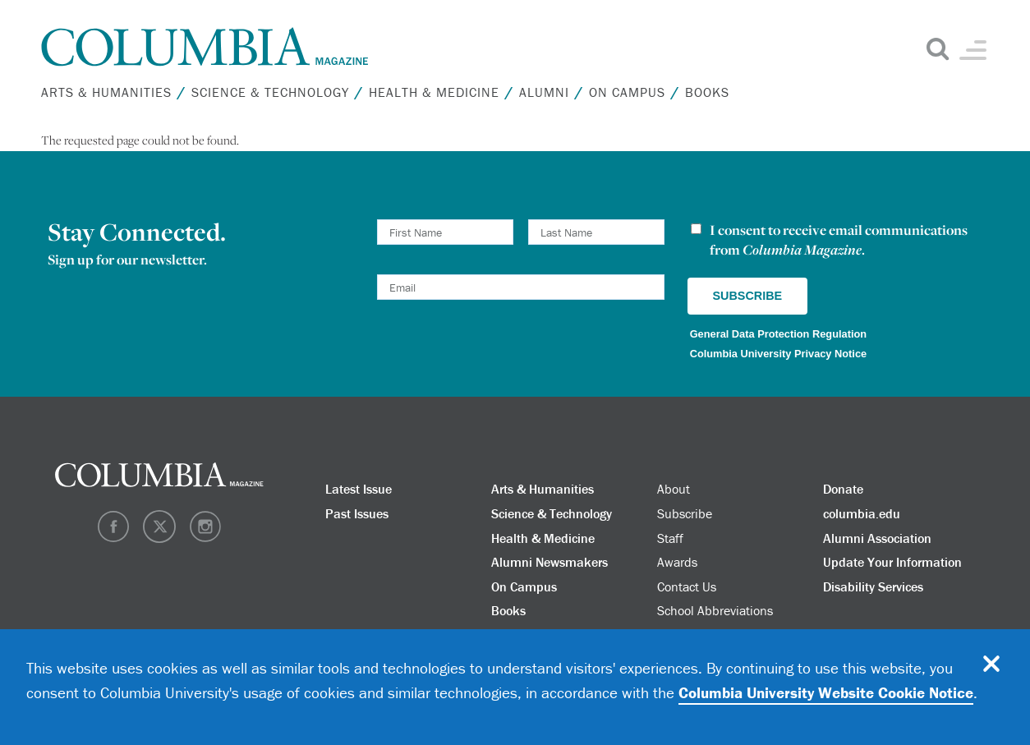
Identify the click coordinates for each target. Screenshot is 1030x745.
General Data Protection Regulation (778, 334)
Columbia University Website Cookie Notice (825, 692)
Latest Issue (358, 489)
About (673, 489)
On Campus (627, 92)
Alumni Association (877, 538)
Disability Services (873, 586)
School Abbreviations (715, 610)
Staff (670, 538)
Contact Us (686, 586)
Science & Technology (270, 92)
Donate (843, 489)
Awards (677, 562)
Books (707, 92)
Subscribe (684, 513)
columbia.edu (861, 513)
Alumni (544, 92)
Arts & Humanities (106, 92)
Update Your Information (892, 562)
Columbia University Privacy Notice (778, 353)
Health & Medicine (434, 92)
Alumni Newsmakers (549, 562)
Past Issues (357, 513)
